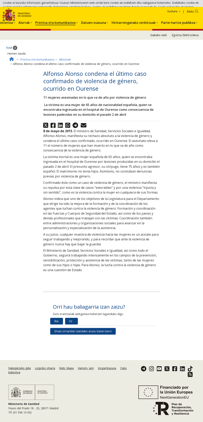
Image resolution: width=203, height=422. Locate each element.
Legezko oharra (45, 377)
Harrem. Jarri (86, 377)
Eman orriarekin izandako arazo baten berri (83, 356)
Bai (56, 346)
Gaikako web (158, 60)
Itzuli (11, 73)
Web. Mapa (66, 377)
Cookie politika (106, 14)
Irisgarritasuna (107, 377)
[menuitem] (24, 47)
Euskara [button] (174, 37)
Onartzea (136, 14)
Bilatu (190, 37)
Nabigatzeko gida (19, 377)
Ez (70, 346)
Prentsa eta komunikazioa (37, 85)
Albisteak (65, 85)
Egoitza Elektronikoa (185, 60)
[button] (24, 47)
